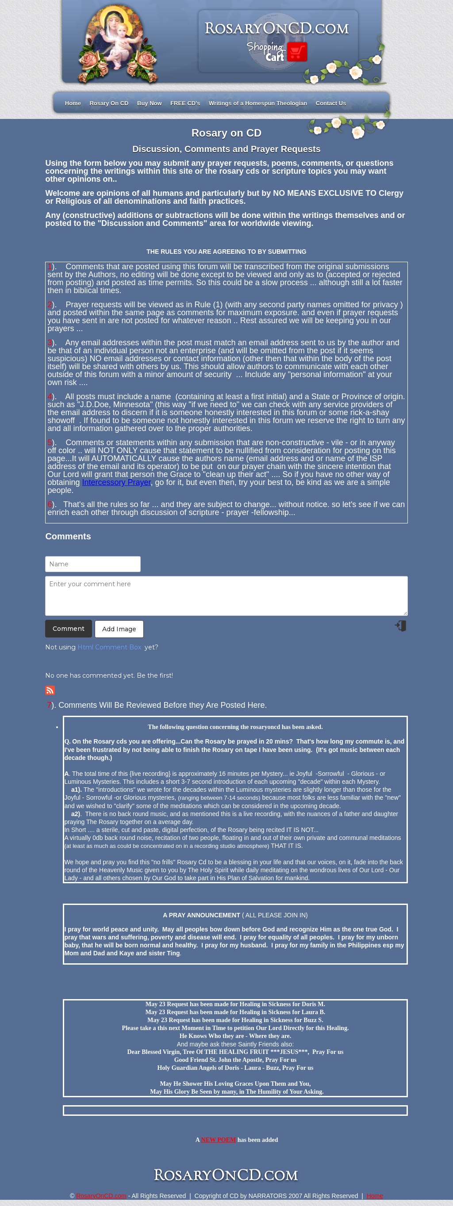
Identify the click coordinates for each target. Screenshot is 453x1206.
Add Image (119, 629)
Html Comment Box (109, 647)
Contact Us (331, 103)
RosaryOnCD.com (101, 1195)
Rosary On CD (108, 103)
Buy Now (149, 103)
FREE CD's (185, 103)
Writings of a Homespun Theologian (258, 103)
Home (73, 103)
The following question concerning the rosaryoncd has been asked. (235, 727)
